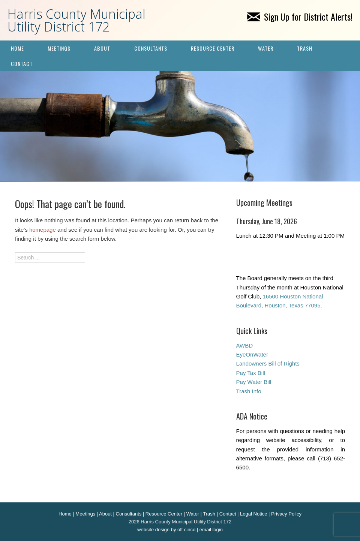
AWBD (244, 345)
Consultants (150, 48)
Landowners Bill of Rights (268, 363)
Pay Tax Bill (250, 373)
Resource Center (212, 48)
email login (211, 529)
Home (17, 48)
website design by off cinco (166, 529)
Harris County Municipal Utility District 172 (77, 20)
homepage (42, 229)
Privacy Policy (286, 514)
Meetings (59, 48)
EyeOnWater (252, 354)
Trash (304, 48)
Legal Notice (253, 514)
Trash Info (248, 391)
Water (265, 48)
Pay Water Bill (254, 382)
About (102, 48)
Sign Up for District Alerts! (299, 16)
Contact (22, 63)
